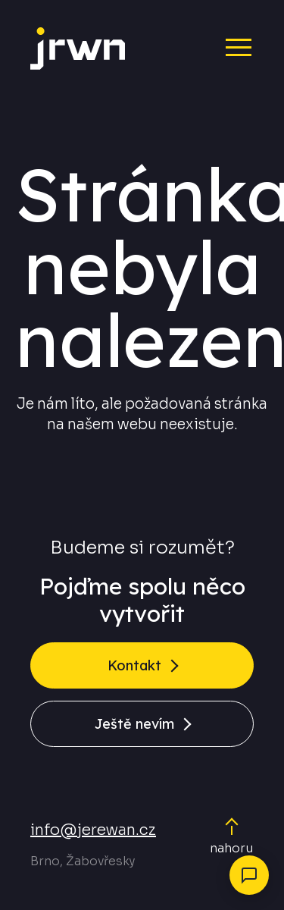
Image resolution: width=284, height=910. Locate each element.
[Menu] (225, 46)
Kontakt (134, 665)
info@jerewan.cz (93, 830)
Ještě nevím (134, 724)
